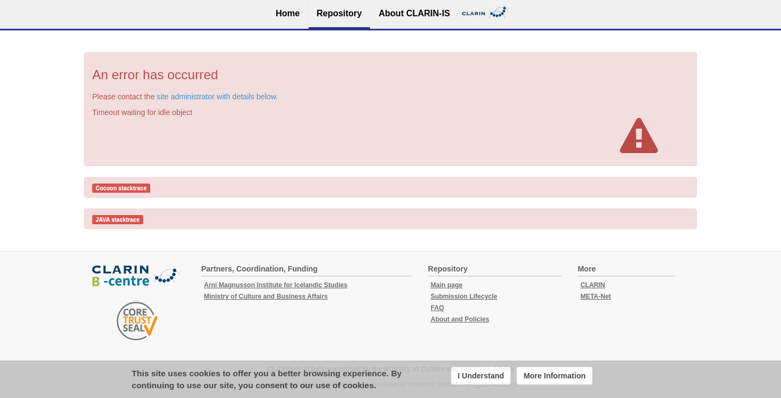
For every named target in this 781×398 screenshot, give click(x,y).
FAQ (437, 308)
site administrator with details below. (217, 96)
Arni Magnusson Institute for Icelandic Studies (276, 285)
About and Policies (460, 319)
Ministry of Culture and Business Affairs (266, 296)
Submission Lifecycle (464, 296)
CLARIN (592, 285)
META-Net (595, 296)
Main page (447, 285)
